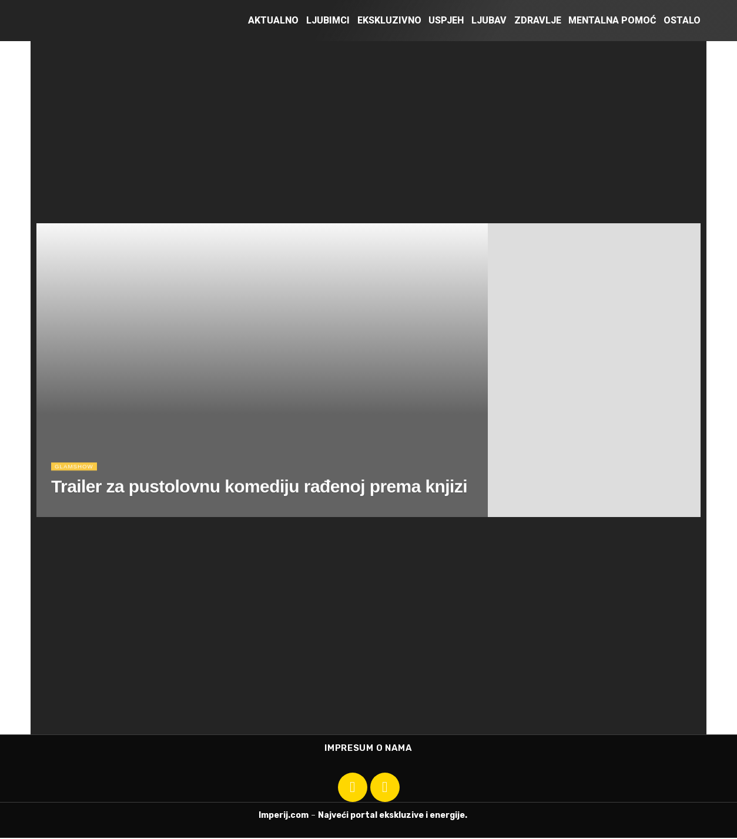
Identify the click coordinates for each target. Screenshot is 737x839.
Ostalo (682, 20)
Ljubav (489, 20)
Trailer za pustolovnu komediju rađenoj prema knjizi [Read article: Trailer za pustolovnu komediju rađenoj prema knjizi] (259, 489)
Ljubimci (328, 20)
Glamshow (76, 469)
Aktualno (273, 20)
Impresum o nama (368, 748)
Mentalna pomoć (612, 20)
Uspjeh (446, 20)
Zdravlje (537, 20)
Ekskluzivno (389, 20)
